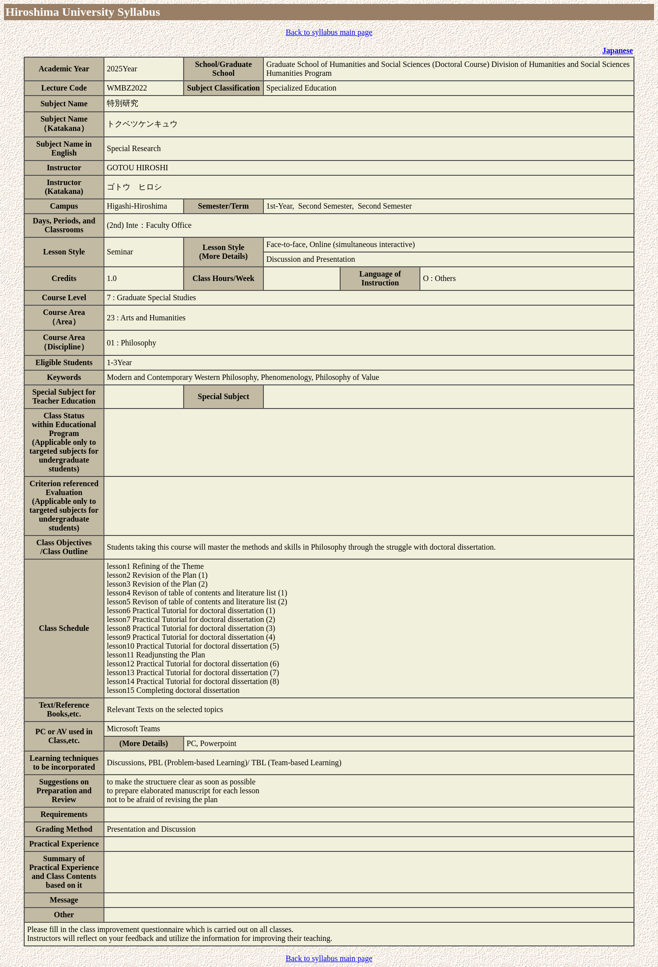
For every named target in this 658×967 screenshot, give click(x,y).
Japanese (617, 50)
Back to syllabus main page (329, 32)
